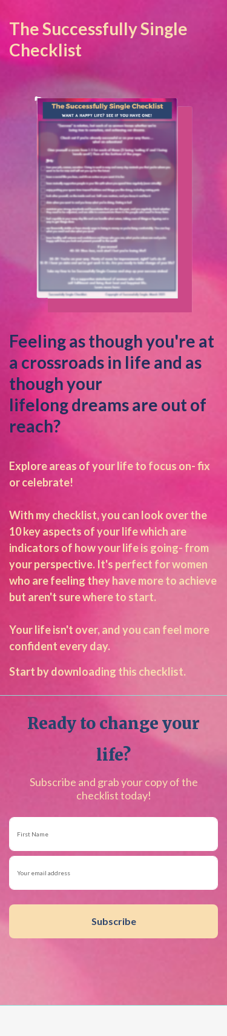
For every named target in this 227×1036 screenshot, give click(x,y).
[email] (113, 873)
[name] (113, 834)
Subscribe (113, 921)
